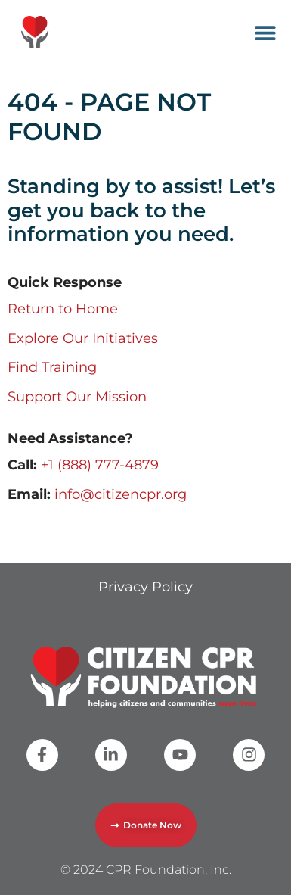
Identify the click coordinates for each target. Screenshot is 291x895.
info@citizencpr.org (120, 494)
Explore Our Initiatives (83, 338)
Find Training (52, 367)
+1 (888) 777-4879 (100, 465)
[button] (265, 32)
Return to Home (63, 309)
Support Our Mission (77, 396)
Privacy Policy (145, 586)
